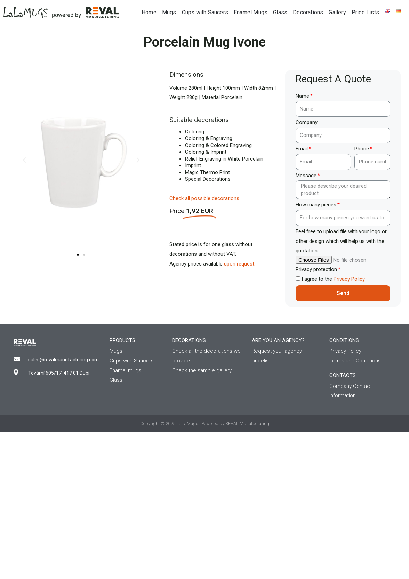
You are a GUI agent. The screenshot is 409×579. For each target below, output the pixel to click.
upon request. (239, 264)
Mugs (169, 12)
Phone (361, 149)
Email (302, 149)
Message (306, 175)
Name (302, 96)
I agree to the (333, 279)
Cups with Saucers (205, 12)
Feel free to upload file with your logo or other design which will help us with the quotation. (341, 241)
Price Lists (365, 12)
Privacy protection (316, 269)
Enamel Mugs (250, 12)
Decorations (308, 12)
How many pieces (316, 205)
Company (307, 122)
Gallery (337, 12)
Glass (280, 12)
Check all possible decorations (204, 198)
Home (149, 12)
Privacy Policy (349, 279)
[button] (78, 255)
